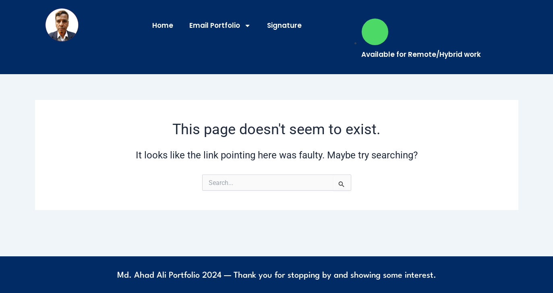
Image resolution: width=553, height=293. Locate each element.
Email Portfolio (220, 25)
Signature (284, 25)
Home (162, 25)
